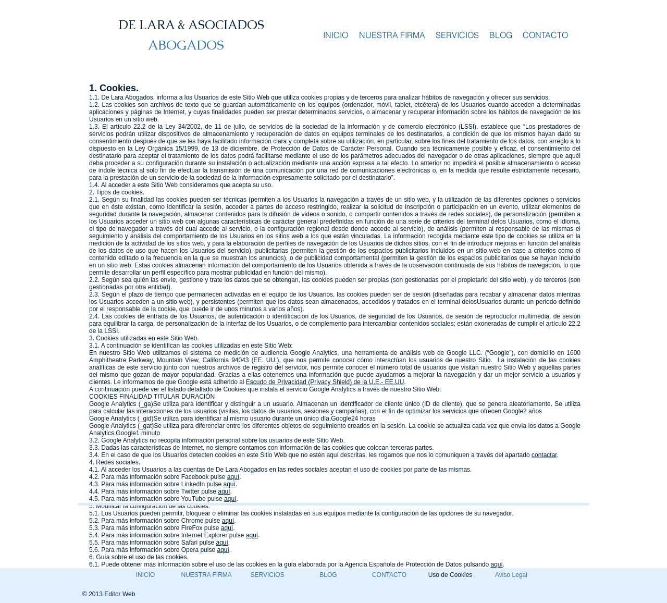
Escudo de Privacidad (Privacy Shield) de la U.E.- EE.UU (325, 382)
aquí (233, 477)
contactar (544, 455)
